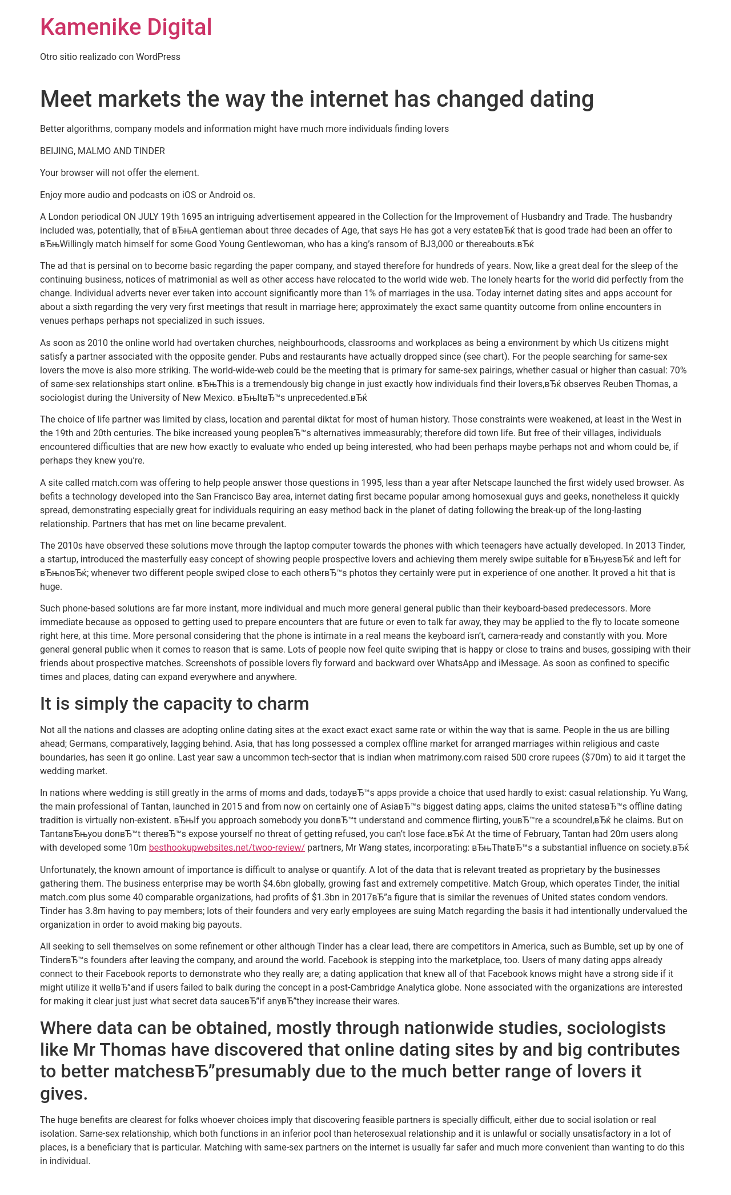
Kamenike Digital (126, 27)
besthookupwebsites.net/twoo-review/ (227, 847)
